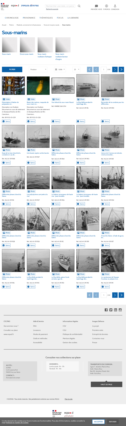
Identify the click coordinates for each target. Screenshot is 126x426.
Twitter (110, 309)
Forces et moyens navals (51, 25)
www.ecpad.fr (9, 334)
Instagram (120, 309)
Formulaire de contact (13, 378)
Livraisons (37, 330)
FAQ (34, 326)
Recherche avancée (52, 9)
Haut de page (106, 384)
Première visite (97, 330)
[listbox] (38, 69)
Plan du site (68, 399)
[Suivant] (115, 69)
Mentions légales (69, 338)
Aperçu (6, 121)
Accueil (4, 25)
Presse (94, 342)
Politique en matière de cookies (17, 422)
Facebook (106, 309)
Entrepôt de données (100, 334)
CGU (64, 330)
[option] (38, 69)
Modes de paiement (40, 334)
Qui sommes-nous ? (11, 326)
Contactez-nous (98, 338)
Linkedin (115, 309)
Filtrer (12, 69)
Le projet (95, 326)
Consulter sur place (11, 330)
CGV (64, 326)
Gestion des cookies (70, 342)
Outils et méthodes (40, 338)
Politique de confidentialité (72, 334)
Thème (11, 25)
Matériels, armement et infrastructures (29, 25)
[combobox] (60, 6)
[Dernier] (121, 69)
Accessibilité (37, 342)
